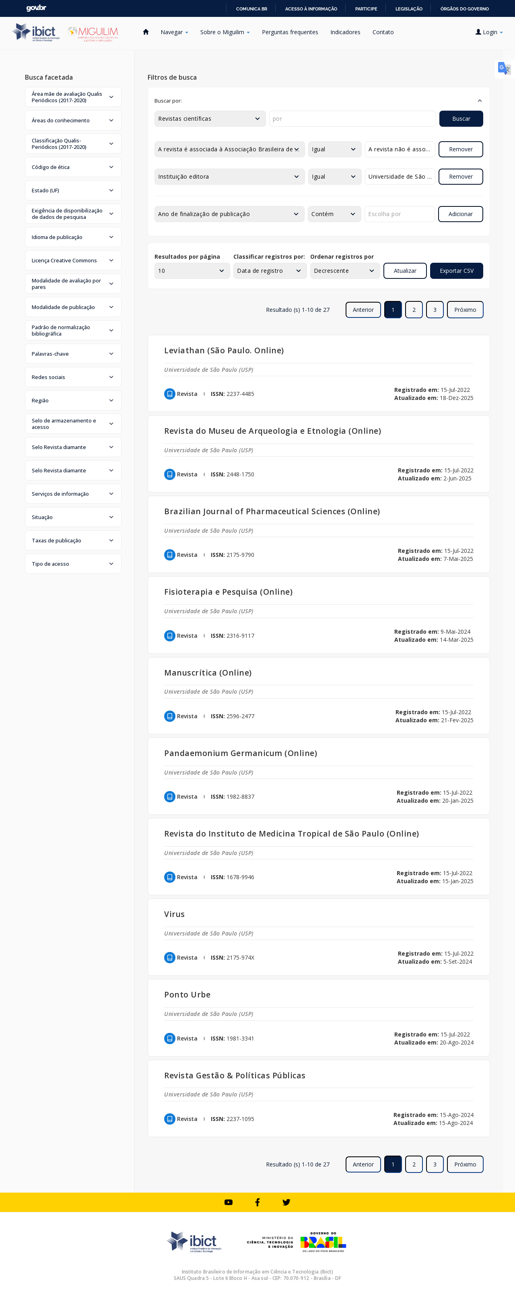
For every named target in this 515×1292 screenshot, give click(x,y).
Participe (366, 9)
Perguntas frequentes (290, 32)
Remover (461, 149)
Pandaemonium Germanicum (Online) (240, 753)
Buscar (461, 118)
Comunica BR (251, 9)
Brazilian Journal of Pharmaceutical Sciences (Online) (272, 511)
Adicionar (461, 214)
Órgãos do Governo (465, 9)
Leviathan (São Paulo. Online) (224, 350)
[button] (73, 97)
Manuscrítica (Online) (208, 672)
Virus (174, 914)
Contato (383, 32)
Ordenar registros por (342, 256)
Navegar (174, 32)
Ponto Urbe (187, 994)
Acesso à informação (311, 9)
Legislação (409, 9)
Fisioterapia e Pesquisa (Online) (228, 591)
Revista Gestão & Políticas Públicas (235, 1075)
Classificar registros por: (269, 256)
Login (489, 32)
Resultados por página (187, 256)
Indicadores (345, 32)
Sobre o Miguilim (225, 32)
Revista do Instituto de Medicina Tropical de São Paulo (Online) (291, 833)
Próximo (465, 309)
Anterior (363, 309)
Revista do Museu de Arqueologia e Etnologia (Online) (272, 430)
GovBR (36, 8)
